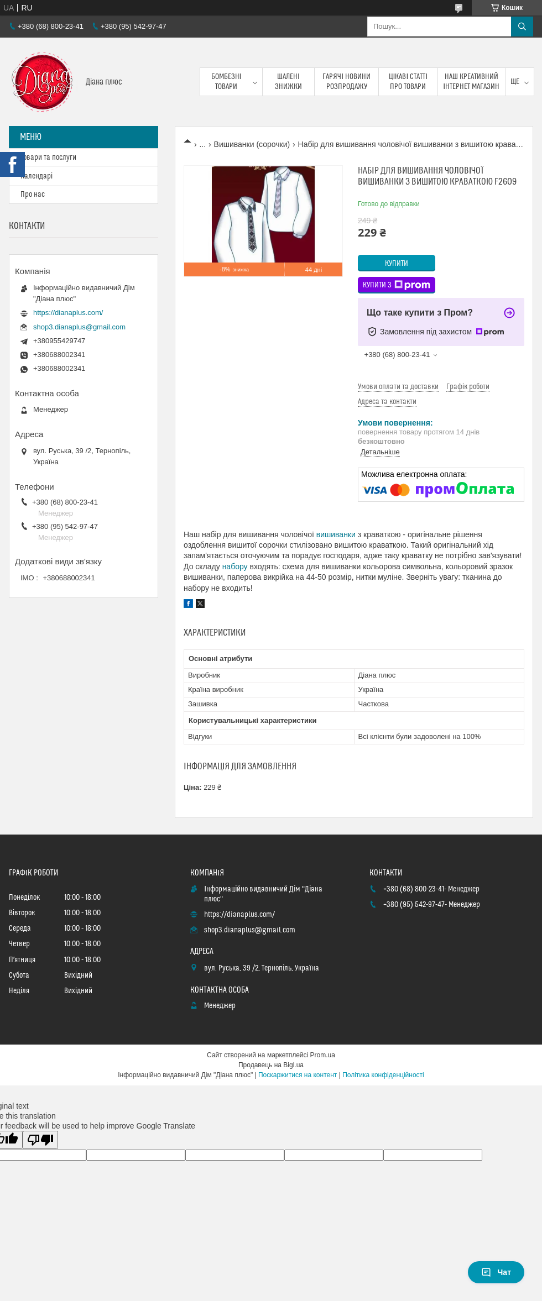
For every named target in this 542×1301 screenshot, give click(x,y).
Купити (396, 263)
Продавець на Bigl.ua (271, 1065)
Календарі (36, 176)
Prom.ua (322, 1055)
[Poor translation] (40, 1140)
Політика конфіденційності (383, 1075)
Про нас (32, 194)
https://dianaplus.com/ (68, 312)
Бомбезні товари (226, 81)
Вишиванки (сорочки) (252, 144)
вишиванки (336, 534)
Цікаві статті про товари (408, 81)
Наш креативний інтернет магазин (471, 81)
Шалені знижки (288, 81)
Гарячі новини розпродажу (346, 81)
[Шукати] (522, 26)
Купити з (396, 285)
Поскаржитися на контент (297, 1075)
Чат (496, 1272)
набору (235, 566)
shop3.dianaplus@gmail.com (79, 327)
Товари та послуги (48, 157)
